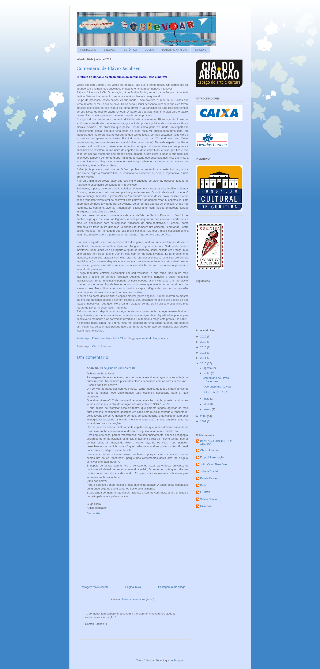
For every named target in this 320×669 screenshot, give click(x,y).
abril (206, 404)
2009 (203, 416)
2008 (203, 421)
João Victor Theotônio (213, 464)
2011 (203, 357)
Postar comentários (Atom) (137, 599)
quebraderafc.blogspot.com (152, 338)
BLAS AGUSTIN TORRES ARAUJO (216, 442)
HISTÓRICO (130, 49)
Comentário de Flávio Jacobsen (216, 379)
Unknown (206, 506)
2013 (203, 352)
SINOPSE (109, 49)
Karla (203, 485)
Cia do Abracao (209, 450)
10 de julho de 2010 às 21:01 (117, 368)
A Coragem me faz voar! (217, 386)
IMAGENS (200, 49)
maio (206, 398)
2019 (203, 336)
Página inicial (133, 587)
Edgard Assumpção (212, 457)
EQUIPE (149, 49)
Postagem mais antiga (171, 587)
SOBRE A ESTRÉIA (215, 392)
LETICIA (205, 492)
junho (207, 373)
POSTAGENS (88, 49)
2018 (203, 341)
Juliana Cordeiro (210, 471)
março (207, 409)
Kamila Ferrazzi (209, 478)
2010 (203, 363)
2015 (203, 347)
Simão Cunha (208, 499)
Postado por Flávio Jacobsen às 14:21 (100, 338)
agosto (207, 368)
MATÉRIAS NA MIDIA (174, 49)
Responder (93, 513)
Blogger (178, 660)
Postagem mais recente (94, 587)
